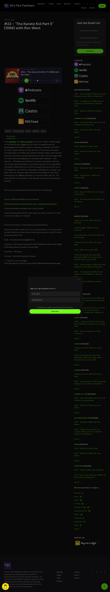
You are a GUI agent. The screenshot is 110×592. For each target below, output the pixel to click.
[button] (79, 279)
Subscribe (55, 311)
